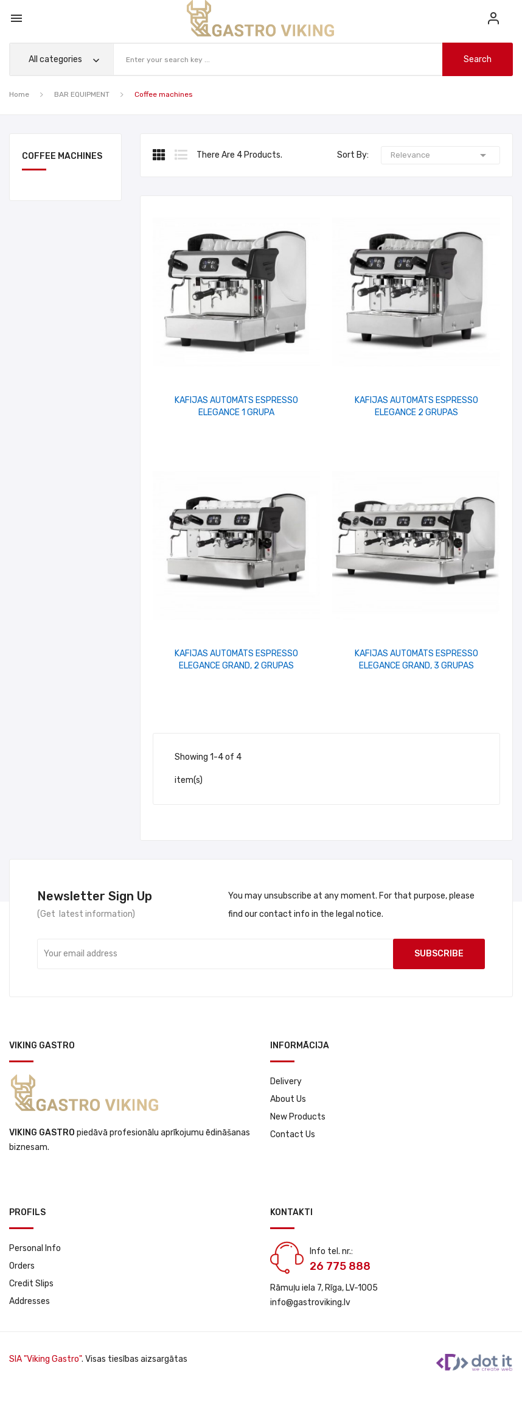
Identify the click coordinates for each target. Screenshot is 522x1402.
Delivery (286, 1081)
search (478, 59)
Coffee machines (62, 156)
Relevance (440, 155)
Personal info (35, 1248)
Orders (22, 1266)
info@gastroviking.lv (310, 1302)
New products (297, 1117)
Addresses (29, 1301)
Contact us (292, 1134)
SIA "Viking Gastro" (45, 1359)
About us (288, 1099)
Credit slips (31, 1283)
